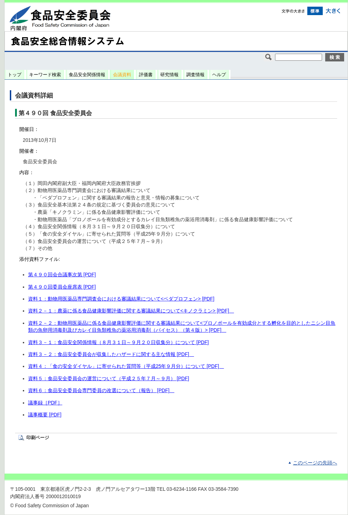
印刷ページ (37, 437)
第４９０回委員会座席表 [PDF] (62, 287)
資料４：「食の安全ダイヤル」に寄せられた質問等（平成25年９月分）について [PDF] (126, 366)
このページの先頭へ (315, 463)
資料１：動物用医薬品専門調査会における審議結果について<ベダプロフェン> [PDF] (121, 299)
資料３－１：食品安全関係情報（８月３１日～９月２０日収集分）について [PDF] (118, 342)
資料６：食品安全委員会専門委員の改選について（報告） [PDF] (101, 390)
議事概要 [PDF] (44, 414)
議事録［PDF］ (45, 402)
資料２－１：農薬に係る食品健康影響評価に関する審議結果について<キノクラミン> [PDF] (131, 310)
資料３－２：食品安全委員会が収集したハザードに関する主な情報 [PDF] (111, 354)
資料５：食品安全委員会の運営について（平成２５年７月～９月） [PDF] (108, 378)
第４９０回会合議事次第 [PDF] (62, 274)
